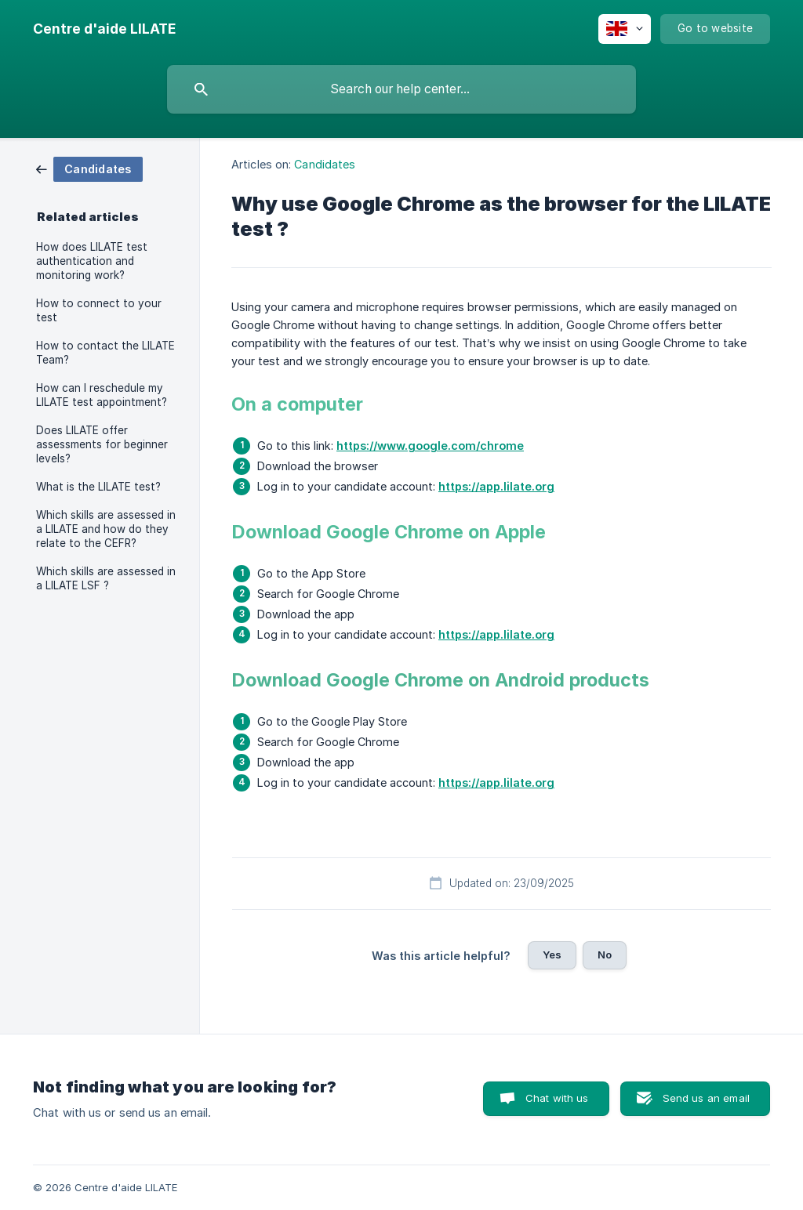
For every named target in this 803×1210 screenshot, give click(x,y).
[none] (104, 29)
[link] (89, 168)
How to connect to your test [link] (99, 310)
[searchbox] (401, 89)
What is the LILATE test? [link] (98, 486)
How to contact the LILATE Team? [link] (105, 352)
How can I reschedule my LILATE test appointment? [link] (101, 395)
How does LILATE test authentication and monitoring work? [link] (91, 261)
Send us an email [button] (706, 1098)
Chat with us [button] (557, 1098)
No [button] (605, 954)
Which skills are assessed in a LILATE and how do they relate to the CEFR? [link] (106, 529)
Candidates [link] (324, 164)
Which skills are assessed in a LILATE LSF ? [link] (106, 578)
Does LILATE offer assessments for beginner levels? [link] (102, 444)
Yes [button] (552, 954)
